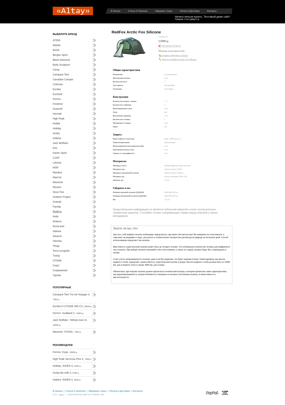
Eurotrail (57, 94)
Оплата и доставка (190, 11)
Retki (56, 216)
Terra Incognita (61, 250)
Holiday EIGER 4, (67, 365)
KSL (55, 147)
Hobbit (56, 123)
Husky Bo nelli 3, (66, 372)
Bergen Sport (60, 54)
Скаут (56, 265)
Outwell (57, 201)
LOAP (56, 157)
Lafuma (57, 162)
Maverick (58, 182)
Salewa (57, 231)
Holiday (57, 128)
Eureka (57, 89)
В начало (115, 11)
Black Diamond (61, 59)
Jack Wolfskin (60, 143)
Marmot (57, 177)
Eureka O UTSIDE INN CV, (72, 306)
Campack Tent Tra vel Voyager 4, (71, 297)
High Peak (59, 118)
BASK (56, 50)
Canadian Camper (63, 79)
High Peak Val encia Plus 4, (72, 359)
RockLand (58, 226)
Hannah (57, 113)
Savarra (57, 236)
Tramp (56, 255)
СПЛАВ (57, 260)
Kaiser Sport (60, 152)
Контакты (212, 11)
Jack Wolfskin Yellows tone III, (70, 322)
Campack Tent (61, 74)
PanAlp (57, 206)
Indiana (57, 138)
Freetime (58, 103)
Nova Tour (58, 192)
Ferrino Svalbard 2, (68, 313)
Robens (57, 221)
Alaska (56, 45)
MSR (55, 167)
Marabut (57, 172)
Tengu (56, 245)
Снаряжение (60, 270)
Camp (56, 69)
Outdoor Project (62, 196)
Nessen (57, 187)
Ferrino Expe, (65, 352)
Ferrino (57, 99)
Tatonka (57, 240)
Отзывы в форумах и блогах (175, 55)
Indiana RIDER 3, (67, 379)
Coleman (58, 84)
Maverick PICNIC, (67, 331)
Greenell (57, 108)
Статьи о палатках (137, 11)
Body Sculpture (61, 64)
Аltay (61, 394)
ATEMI (56, 40)
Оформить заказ (163, 11)
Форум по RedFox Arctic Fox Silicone (179, 59)
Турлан (57, 275)
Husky (56, 133)
